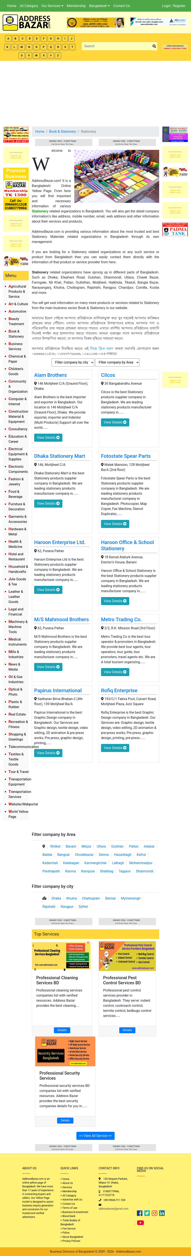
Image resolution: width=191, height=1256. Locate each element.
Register (179, 6)
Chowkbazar (84, 855)
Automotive (17, 311)
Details (62, 1030)
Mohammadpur (141, 863)
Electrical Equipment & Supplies (18, 454)
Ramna (70, 871)
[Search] (117, 46)
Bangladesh (99, 6)
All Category (29, 6)
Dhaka (56, 898)
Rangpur (67, 907)
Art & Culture (18, 304)
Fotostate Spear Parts (126, 456)
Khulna (71, 898)
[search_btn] (154, 46)
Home (11, 6)
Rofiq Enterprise (119, 690)
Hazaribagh (123, 855)
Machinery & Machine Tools (18, 627)
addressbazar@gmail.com (113, 1208)
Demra (104, 855)
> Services (66, 1187)
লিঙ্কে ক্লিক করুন (101, 348)
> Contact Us (67, 1203)
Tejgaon (125, 871)
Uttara (101, 846)
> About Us (66, 1183)
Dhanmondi (144, 871)
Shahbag (106, 871)
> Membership (68, 1191)
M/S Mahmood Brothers (61, 619)
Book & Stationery (62, 131)
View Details (48, 438)
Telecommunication (23, 747)
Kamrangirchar (95, 863)
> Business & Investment (74, 1212)
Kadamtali (50, 863)
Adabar (149, 846)
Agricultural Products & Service (17, 291)
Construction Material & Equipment (18, 416)
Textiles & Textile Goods (16, 759)
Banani (71, 846)
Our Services (52, 6)
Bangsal (63, 855)
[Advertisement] (95, 92)
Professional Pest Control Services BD (122, 980)
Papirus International (58, 690)
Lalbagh (118, 863)
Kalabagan (71, 863)
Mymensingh (130, 898)
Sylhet (83, 907)
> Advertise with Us (71, 1199)
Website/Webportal (23, 804)
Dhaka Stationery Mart (59, 456)
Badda (47, 855)
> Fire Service (68, 1228)
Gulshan (117, 846)
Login (166, 6)
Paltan (133, 846)
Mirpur (86, 846)
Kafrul (141, 855)
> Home (64, 1179)
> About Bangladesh (71, 1236)
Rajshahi (48, 907)
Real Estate (17, 714)
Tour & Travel (18, 772)
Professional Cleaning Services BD (57, 980)
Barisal (110, 898)
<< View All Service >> (95, 1136)
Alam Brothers (50, 375)
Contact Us (121, 6)
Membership (76, 6)
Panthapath (51, 871)
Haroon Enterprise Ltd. (59, 542)
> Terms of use (68, 1207)
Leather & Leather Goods (15, 597)
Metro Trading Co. (121, 619)
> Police (64, 1232)
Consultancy (17, 429)
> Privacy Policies (70, 1240)
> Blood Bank (67, 1216)
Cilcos (108, 375)
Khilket (55, 846)
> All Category (68, 1195)
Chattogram (91, 898)
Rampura (88, 871)
